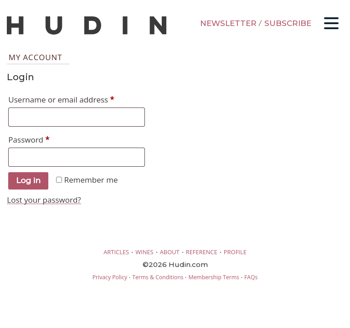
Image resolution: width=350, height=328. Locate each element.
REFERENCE (201, 252)
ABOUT (170, 252)
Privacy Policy (110, 277)
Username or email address (76, 98)
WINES (144, 252)
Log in (28, 180)
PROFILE (235, 252)
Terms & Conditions (157, 277)
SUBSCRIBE (287, 23)
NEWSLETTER (228, 23)
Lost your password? (44, 200)
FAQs (250, 277)
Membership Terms (213, 277)
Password (45, 138)
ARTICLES (116, 252)
